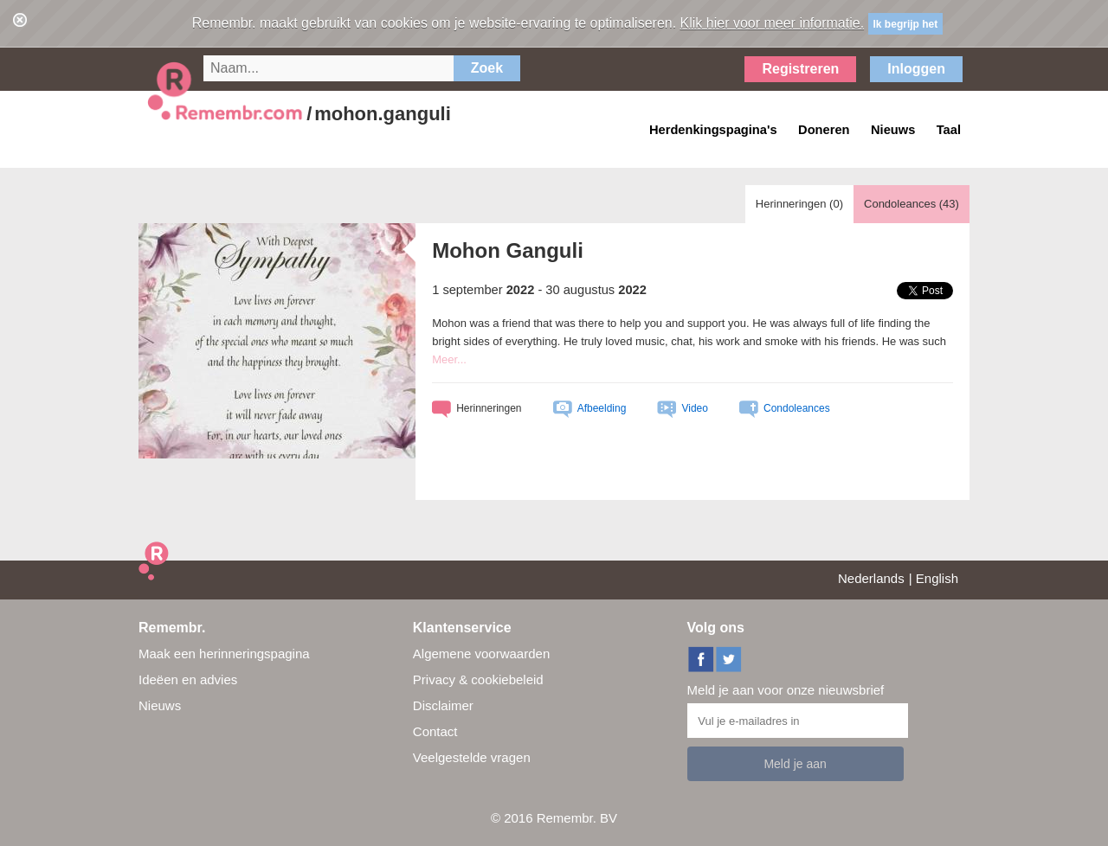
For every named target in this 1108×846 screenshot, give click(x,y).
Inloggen (916, 68)
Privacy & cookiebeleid (478, 679)
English (937, 578)
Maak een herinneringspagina (224, 653)
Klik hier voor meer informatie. (772, 23)
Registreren (800, 68)
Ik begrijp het (905, 24)
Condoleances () (911, 203)
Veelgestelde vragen (472, 757)
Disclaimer (443, 705)
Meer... (449, 359)
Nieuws (159, 705)
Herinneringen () (799, 203)
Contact (435, 731)
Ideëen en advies (187, 679)
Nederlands (871, 578)
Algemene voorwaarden (481, 653)
